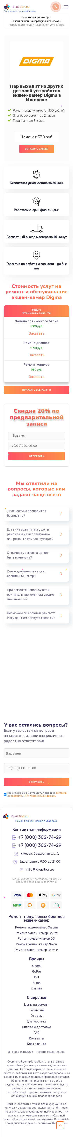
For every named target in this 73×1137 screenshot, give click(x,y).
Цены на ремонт (36, 1004)
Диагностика (36, 1021)
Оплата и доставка (36, 1027)
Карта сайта (36, 1044)
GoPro (36, 971)
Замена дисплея (36, 343)
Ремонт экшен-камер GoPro (36, 933)
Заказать (36, 333)
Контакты (36, 1038)
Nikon (37, 983)
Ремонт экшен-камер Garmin (36, 950)
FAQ (37, 1033)
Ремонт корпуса (36, 364)
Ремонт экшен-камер (35, 17)
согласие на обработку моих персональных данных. (36, 794)
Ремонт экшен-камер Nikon (36, 944)
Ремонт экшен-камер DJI (36, 938)
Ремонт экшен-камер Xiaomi (36, 927)
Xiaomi (36, 966)
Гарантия (36, 1010)
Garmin (36, 988)
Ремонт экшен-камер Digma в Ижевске (35, 21)
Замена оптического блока (36, 321)
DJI (36, 977)
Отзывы (36, 1016)
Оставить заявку (36, 149)
